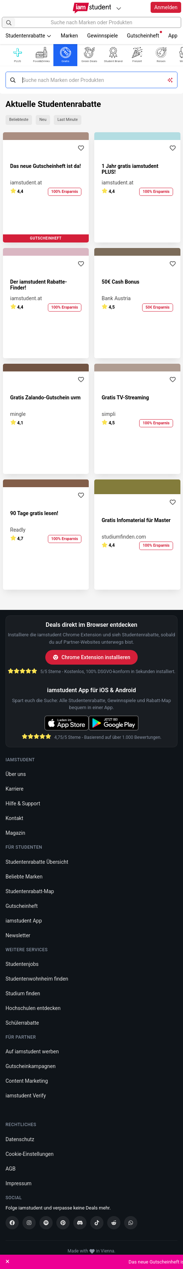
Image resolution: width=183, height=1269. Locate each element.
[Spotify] (46, 1222)
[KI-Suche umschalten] (170, 80)
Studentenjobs (22, 964)
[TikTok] (96, 1222)
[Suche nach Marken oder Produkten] (91, 22)
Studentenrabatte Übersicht (37, 862)
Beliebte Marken (24, 877)
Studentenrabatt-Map (30, 891)
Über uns (16, 774)
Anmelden (165, 7)
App (172, 36)
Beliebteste (18, 119)
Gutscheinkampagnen (31, 1066)
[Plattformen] (118, 8)
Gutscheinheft (144, 35)
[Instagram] (29, 1222)
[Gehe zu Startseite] (91, 8)
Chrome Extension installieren (91, 657)
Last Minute (67, 119)
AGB (10, 1169)
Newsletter (18, 935)
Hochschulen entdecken (33, 1008)
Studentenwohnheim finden (37, 979)
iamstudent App (24, 921)
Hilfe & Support (23, 803)
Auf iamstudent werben (32, 1051)
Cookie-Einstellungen (29, 1154)
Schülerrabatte (22, 1023)
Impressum (18, 1183)
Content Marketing (27, 1081)
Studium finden (23, 993)
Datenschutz (20, 1139)
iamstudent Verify (26, 1096)
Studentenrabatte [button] (29, 36)
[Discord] (80, 1222)
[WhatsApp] (130, 1222)
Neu (42, 119)
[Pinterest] (63, 1222)
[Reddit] (113, 1222)
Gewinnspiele (102, 36)
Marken (69, 36)
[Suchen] (9, 22)
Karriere (15, 789)
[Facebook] (12, 1222)
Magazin (15, 833)
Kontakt (14, 818)
